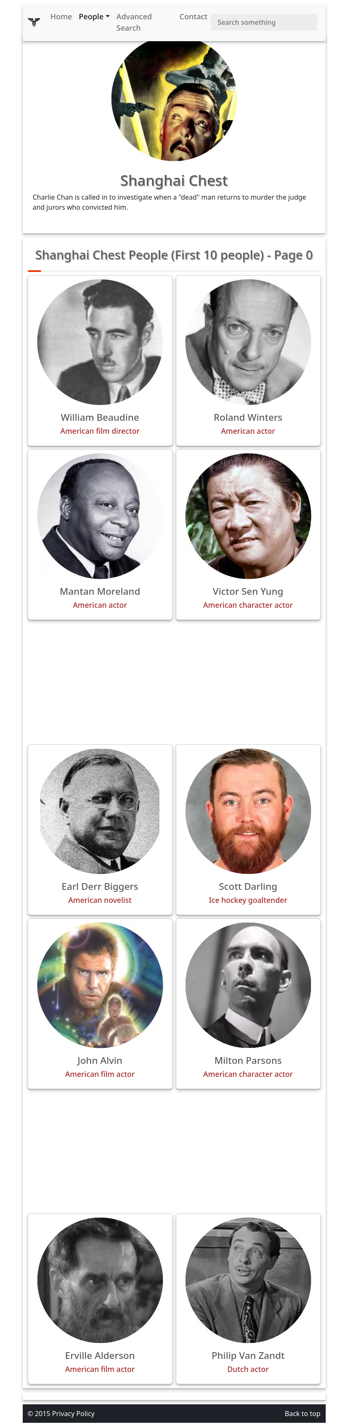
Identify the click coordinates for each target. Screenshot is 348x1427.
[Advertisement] (174, 682)
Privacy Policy (73, 1413)
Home (61, 16)
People (91, 16)
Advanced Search (134, 22)
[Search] (264, 22)
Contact (194, 16)
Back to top (303, 1413)
